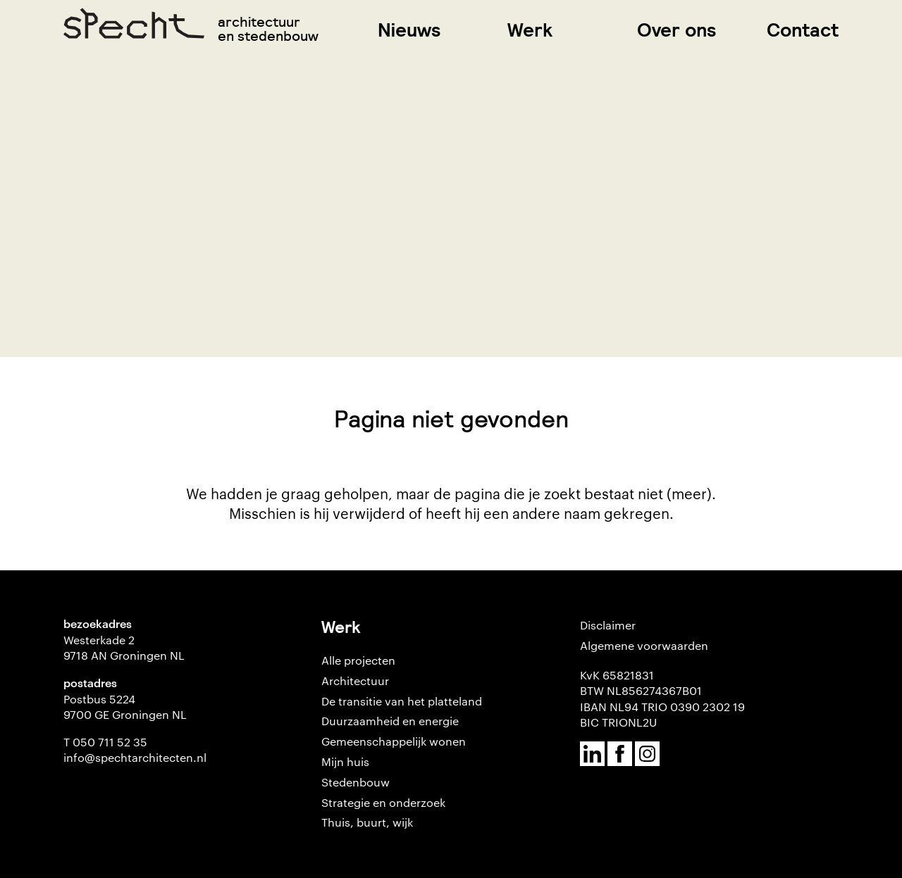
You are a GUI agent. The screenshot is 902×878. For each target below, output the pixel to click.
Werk (529, 30)
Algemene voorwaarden (644, 645)
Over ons (677, 30)
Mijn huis (345, 761)
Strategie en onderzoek (383, 802)
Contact (803, 30)
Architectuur (355, 680)
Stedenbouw (355, 781)
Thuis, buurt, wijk (367, 822)
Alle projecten (358, 660)
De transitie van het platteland (401, 701)
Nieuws (409, 30)
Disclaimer (608, 624)
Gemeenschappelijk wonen (393, 741)
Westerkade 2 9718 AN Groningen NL (124, 647)
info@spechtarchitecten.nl (134, 757)
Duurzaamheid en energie (390, 720)
